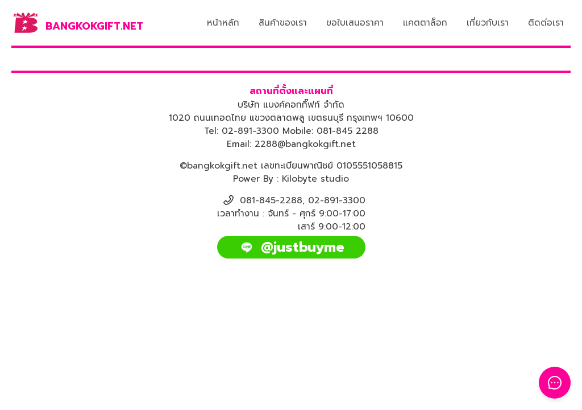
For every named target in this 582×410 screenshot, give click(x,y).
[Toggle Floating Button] (555, 383)
